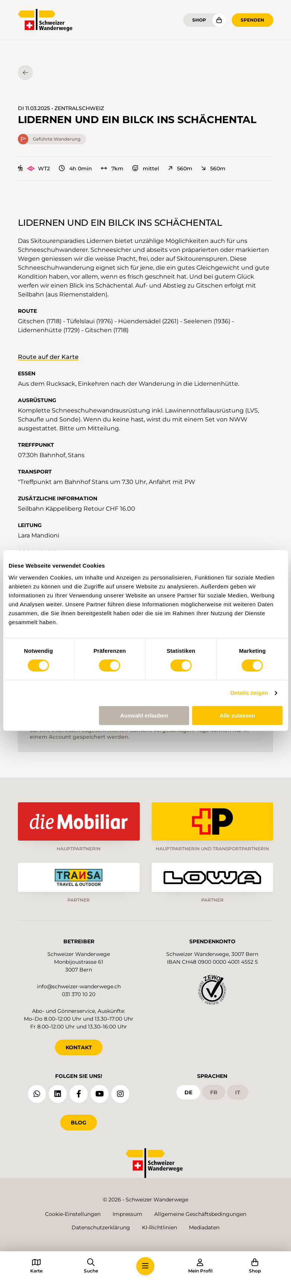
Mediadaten (204, 1227)
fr (213, 1092)
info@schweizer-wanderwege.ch (79, 986)
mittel (145, 168)
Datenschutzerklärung (101, 1227)
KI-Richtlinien (159, 1227)
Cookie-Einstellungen (73, 1214)
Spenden (252, 20)
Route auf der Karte (48, 356)
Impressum (127, 1214)
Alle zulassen (237, 715)
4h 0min (75, 168)
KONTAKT (79, 1047)
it (237, 1092)
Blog (78, 1122)
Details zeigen (249, 693)
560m (180, 168)
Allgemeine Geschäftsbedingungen (200, 1214)
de (188, 1092)
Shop (199, 20)
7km (112, 168)
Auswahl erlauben (144, 715)
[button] (145, 1266)
